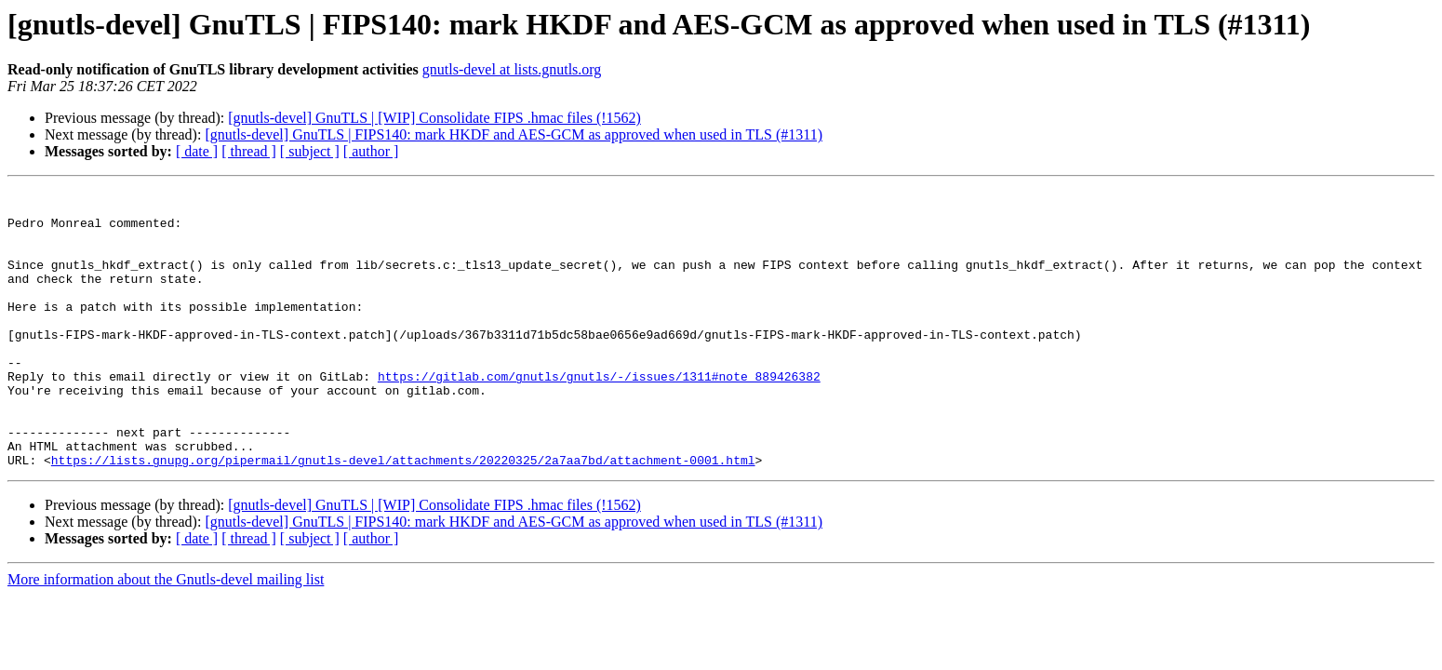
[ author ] (371, 151)
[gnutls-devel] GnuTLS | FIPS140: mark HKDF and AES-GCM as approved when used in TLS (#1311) (513, 134)
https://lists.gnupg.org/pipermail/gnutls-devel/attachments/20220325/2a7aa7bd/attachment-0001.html (403, 515)
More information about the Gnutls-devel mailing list (165, 635)
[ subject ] (310, 151)
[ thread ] (248, 151)
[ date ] (197, 151)
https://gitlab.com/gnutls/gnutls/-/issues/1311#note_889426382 (599, 415)
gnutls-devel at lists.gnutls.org (512, 69)
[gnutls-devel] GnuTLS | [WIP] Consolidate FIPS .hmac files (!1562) (434, 118)
